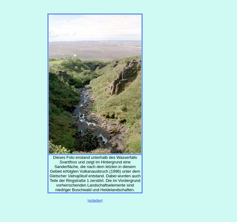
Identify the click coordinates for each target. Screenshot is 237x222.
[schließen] (95, 200)
